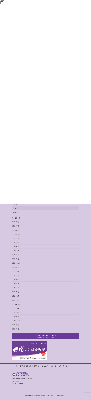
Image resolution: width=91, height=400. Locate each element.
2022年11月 (16, 304)
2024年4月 (15, 247)
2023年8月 (15, 271)
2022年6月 (15, 308)
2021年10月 (16, 321)
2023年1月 (15, 300)
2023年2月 (15, 296)
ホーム (15, 366)
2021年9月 (15, 325)
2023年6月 (15, 279)
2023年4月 (15, 288)
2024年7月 (15, 238)
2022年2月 (15, 317)
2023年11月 (16, 263)
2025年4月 (15, 230)
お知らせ (15, 212)
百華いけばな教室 (25, 366)
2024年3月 (15, 251)
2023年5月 (15, 284)
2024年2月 (15, 255)
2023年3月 (15, 292)
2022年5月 (15, 312)
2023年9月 (15, 267)
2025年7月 (15, 222)
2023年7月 (15, 275)
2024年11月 (16, 234)
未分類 (14, 208)
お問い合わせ (63, 366)
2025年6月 (15, 226)
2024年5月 (15, 242)
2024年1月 (15, 259)
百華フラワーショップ (41, 366)
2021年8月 (15, 329)
